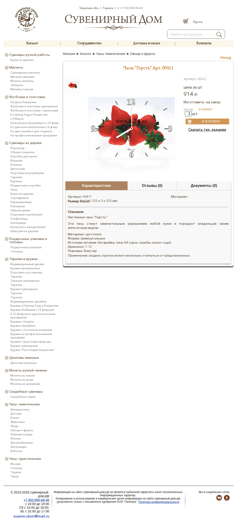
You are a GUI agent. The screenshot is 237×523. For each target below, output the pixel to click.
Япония (15, 438)
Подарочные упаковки (25, 247)
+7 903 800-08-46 (131, 8)
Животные (17, 422)
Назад (225, 58)
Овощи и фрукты (142, 54)
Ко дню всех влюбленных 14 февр (34, 127)
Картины (16, 181)
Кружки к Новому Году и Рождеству (34, 305)
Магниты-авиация (22, 76)
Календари (18, 222)
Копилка (16, 164)
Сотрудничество (89, 43)
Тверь (14, 476)
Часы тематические (110, 54)
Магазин (69, 54)
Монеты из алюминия (25, 384)
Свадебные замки (23, 396)
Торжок (15, 472)
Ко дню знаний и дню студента (31, 131)
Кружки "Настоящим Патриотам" (32, 350)
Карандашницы (21, 202)
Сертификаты (19, 198)
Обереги (16, 85)
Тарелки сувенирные (25, 280)
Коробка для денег (23, 156)
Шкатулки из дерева (24, 231)
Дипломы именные (23, 363)
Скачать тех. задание (207, 129)
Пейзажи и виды (21, 434)
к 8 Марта (17, 118)
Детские (16, 413)
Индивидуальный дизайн (27, 264)
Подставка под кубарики (27, 173)
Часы (13, 189)
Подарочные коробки (25, 185)
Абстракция (18, 446)
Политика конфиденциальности (158, 502)
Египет (14, 417)
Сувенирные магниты (25, 72)
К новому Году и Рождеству (28, 114)
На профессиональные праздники (33, 135)
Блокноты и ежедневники (28, 227)
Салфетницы (19, 218)
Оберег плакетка (22, 152)
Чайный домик (20, 210)
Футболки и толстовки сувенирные (34, 106)
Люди (14, 426)
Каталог (32, 43)
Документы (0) (204, 186)
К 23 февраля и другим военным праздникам (32, 315)
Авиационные (20, 409)
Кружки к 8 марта (22, 321)
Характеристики (96, 186)
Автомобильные (21, 442)
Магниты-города (21, 89)
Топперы (16, 251)
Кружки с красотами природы (30, 341)
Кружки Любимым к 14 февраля (32, 309)
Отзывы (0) (152, 186)
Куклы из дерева (22, 60)
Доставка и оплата (146, 43)
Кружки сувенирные (24, 289)
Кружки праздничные (25, 268)
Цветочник (17, 168)
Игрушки (16, 160)
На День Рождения (23, 102)
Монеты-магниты (22, 81)
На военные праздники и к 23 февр (34, 123)
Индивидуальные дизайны (28, 301)
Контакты (203, 43)
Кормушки (17, 206)
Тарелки (16, 177)
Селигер (16, 468)
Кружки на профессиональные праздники (31, 335)
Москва (15, 464)
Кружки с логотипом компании (31, 330)
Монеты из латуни (22, 375)
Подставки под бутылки (26, 214)
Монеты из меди (21, 379)
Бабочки (16, 451)
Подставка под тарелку (26, 272)
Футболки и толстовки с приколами (34, 110)
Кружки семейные (23, 325)
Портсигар (17, 148)
